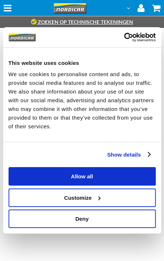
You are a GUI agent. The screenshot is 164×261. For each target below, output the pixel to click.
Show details (124, 155)
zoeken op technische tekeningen (82, 22)
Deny (82, 219)
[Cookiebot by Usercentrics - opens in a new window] (124, 37)
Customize (82, 198)
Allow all (82, 176)
